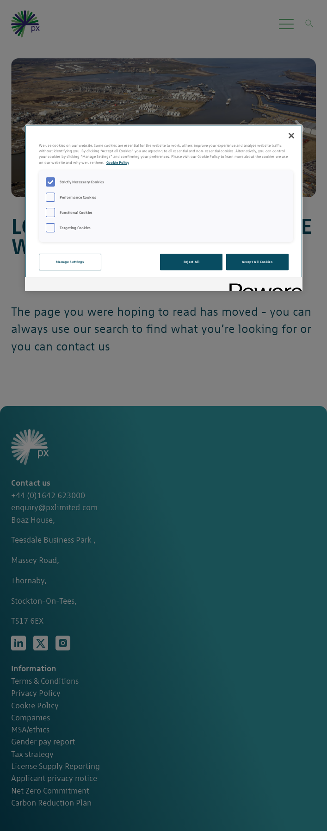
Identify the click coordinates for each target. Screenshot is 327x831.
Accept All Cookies (257, 261)
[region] (163, 208)
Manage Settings (70, 261)
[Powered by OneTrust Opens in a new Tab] (263, 285)
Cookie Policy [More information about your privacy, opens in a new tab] (117, 162)
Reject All (192, 261)
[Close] (291, 135)
